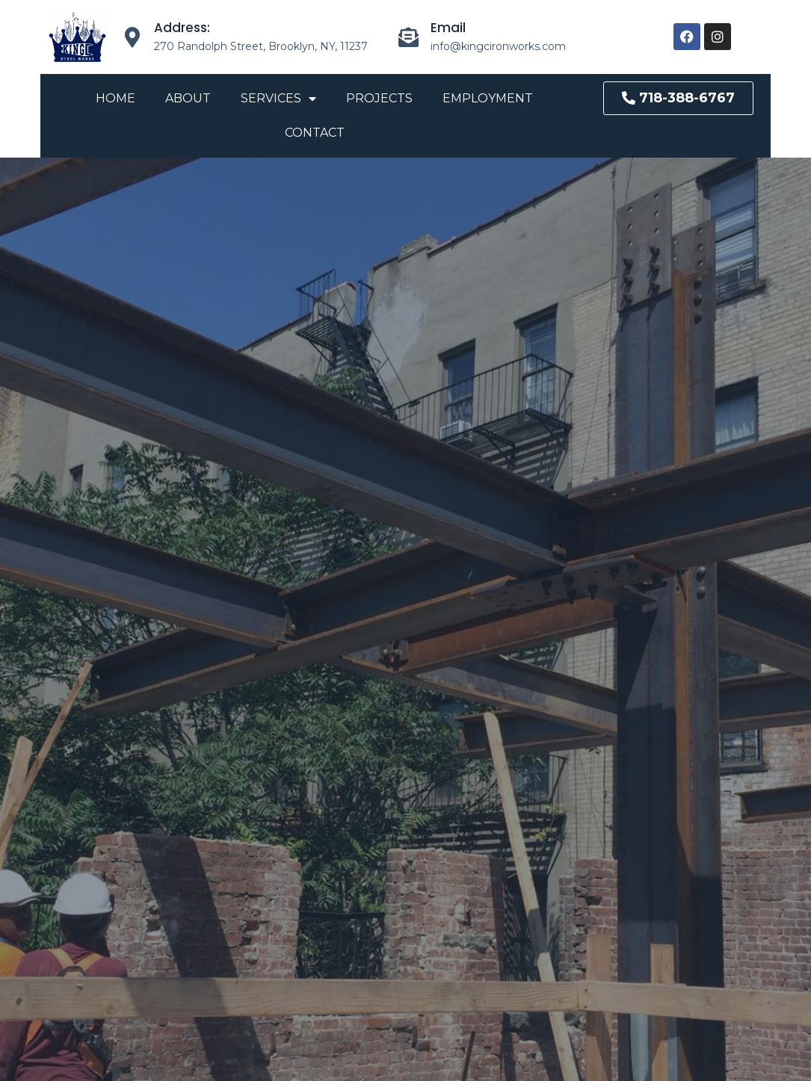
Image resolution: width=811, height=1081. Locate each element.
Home (115, 98)
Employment (487, 98)
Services (278, 98)
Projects (379, 98)
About (188, 98)
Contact (315, 133)
